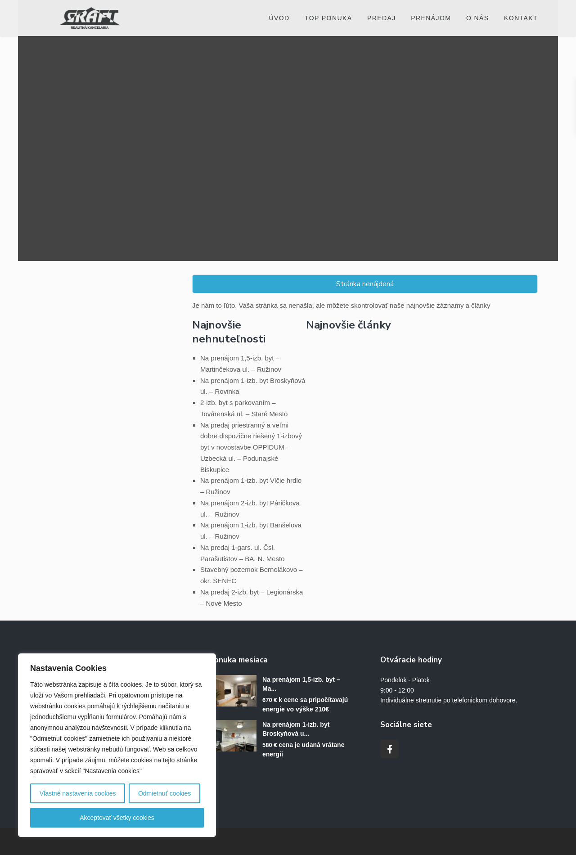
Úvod (279, 18)
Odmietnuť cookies (164, 793)
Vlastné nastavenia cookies (78, 793)
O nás (477, 18)
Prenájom (431, 18)
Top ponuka (328, 18)
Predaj (381, 18)
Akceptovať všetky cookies (117, 817)
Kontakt (521, 18)
